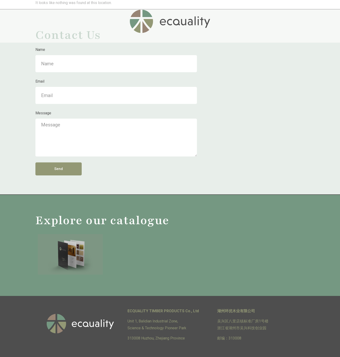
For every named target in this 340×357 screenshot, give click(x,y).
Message (43, 113)
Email (39, 81)
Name (40, 49)
